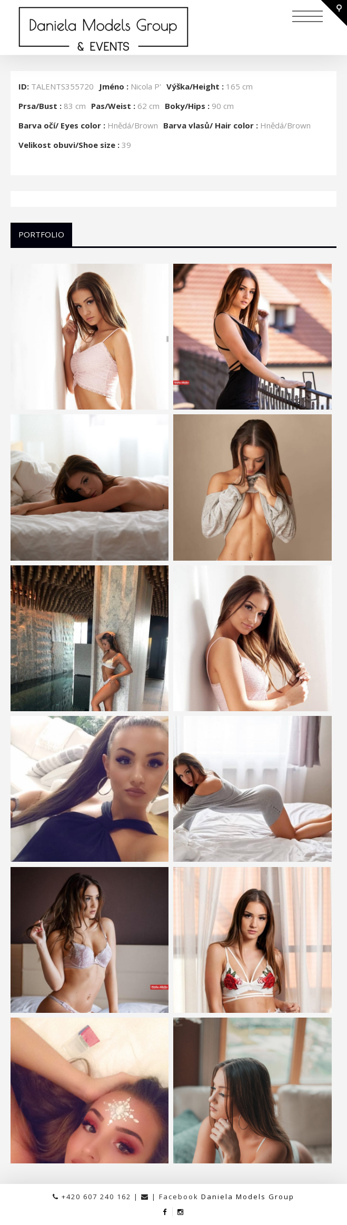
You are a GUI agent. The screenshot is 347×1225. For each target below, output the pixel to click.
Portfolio (41, 234)
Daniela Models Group (247, 1196)
